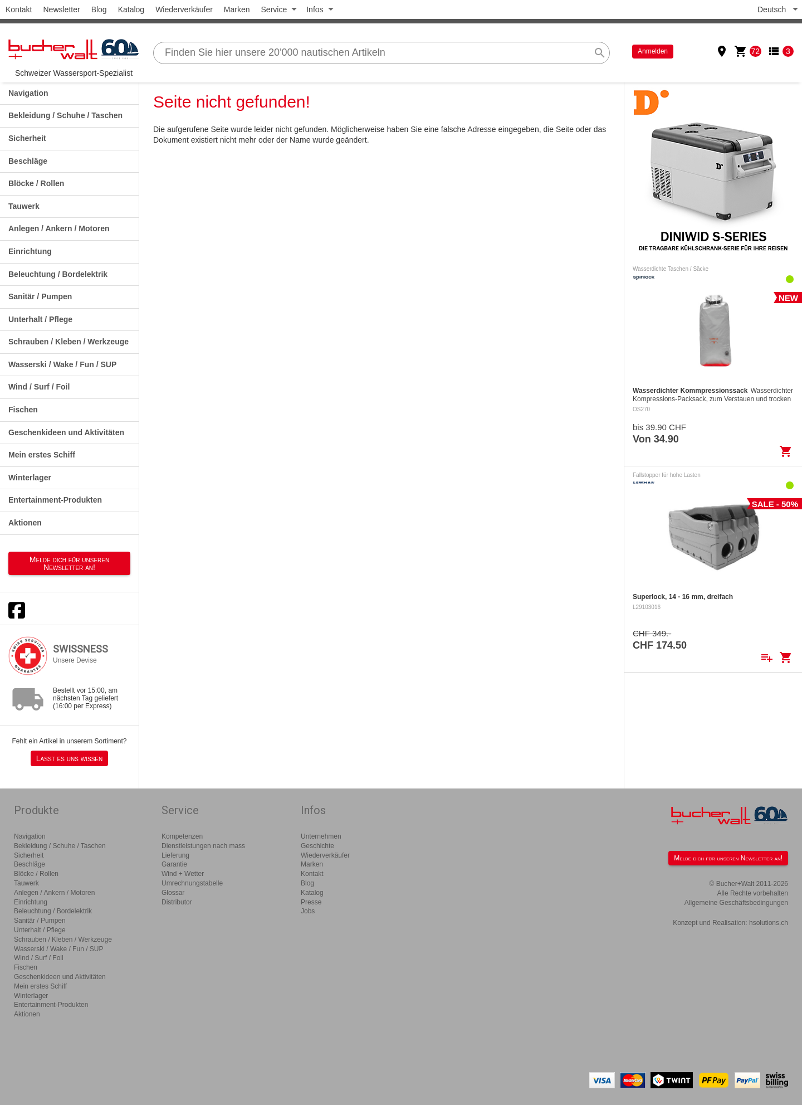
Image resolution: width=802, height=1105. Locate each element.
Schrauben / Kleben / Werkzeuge (68, 341)
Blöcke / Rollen (36, 183)
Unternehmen (321, 836)
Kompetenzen (182, 836)
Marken (237, 9)
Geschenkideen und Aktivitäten (66, 432)
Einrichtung (30, 251)
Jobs (308, 911)
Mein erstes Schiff (41, 454)
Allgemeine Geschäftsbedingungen (736, 903)
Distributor (177, 902)
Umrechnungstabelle (192, 883)
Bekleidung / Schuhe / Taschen (65, 115)
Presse (311, 902)
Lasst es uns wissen (69, 758)
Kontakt (19, 9)
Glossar (173, 893)
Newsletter (61, 9)
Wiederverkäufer (184, 9)
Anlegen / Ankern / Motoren (59, 228)
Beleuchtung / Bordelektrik (57, 274)
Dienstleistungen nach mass (203, 846)
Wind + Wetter (183, 874)
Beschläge (27, 161)
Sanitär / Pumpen (40, 296)
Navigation (28, 93)
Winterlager (29, 477)
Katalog (131, 9)
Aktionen (25, 522)
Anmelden (653, 51)
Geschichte (317, 846)
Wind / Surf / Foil (39, 386)
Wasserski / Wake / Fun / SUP (62, 364)
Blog (99, 9)
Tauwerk (24, 206)
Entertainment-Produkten (55, 499)
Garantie (174, 864)
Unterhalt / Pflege (40, 319)
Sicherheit (27, 138)
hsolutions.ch (768, 923)
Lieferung (175, 855)
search (600, 53)
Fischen (23, 409)
